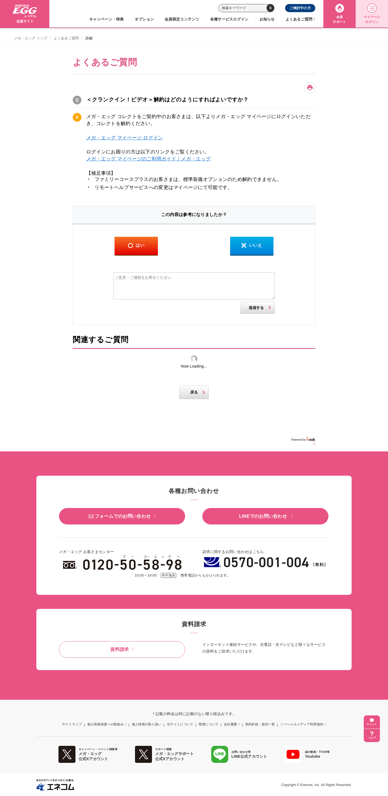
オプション (144, 19)
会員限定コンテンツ (182, 19)
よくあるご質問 (299, 19)
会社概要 (230, 724)
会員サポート (339, 14)
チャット (372, 724)
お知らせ (267, 19)
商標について (209, 724)
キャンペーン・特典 (106, 19)
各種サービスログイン (229, 19)
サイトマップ (72, 724)
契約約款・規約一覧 (260, 724)
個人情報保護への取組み (105, 724)
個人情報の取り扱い (147, 724)
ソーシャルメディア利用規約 (301, 724)
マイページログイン (371, 14)
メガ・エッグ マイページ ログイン (124, 137)
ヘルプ (372, 737)
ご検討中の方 (300, 8)
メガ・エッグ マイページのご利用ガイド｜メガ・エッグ (148, 159)
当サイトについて (180, 724)
